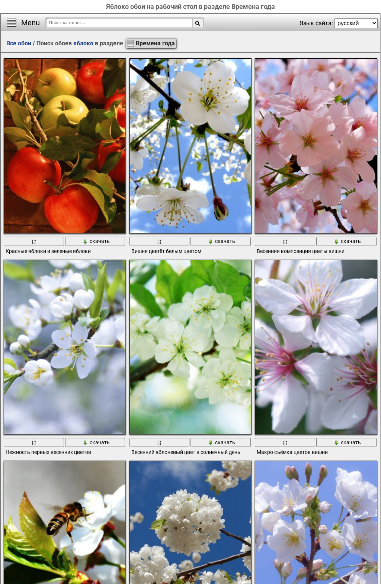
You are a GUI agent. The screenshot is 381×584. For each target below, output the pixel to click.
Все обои (18, 43)
